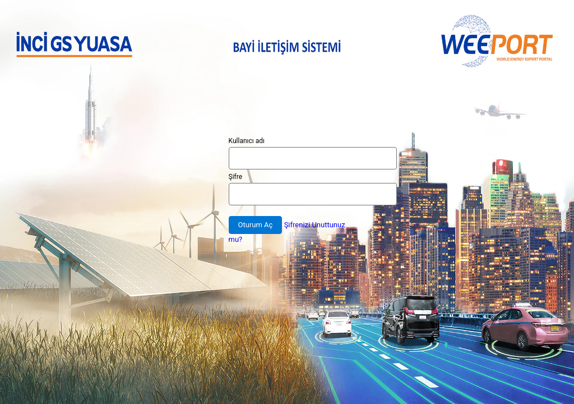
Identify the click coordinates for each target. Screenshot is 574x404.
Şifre (236, 177)
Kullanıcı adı (247, 141)
